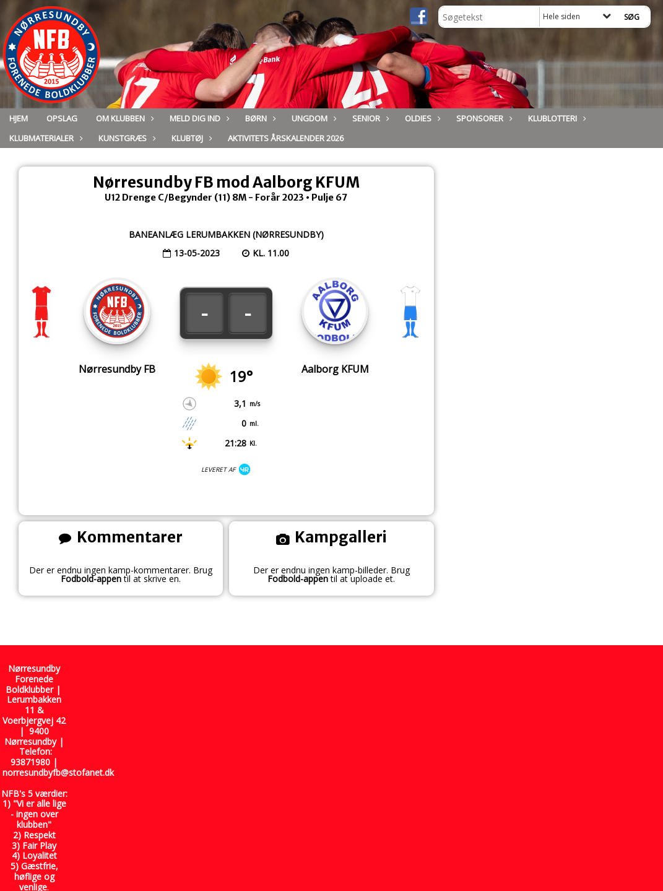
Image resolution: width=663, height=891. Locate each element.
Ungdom (313, 118)
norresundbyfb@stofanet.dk (58, 772)
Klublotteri (555, 118)
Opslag (61, 118)
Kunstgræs (125, 138)
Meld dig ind (198, 118)
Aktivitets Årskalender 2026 (286, 138)
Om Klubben (123, 118)
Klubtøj (190, 138)
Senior (369, 118)
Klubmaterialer (44, 138)
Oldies (421, 118)
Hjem (18, 118)
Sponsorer (482, 118)
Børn (259, 118)
